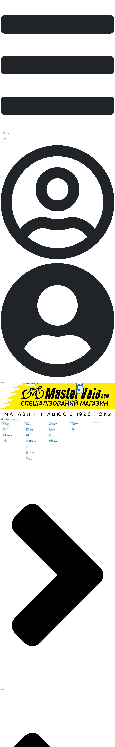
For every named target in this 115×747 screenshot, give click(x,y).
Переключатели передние (31, 441)
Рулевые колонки (29, 448)
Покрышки (28, 443)
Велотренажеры (52, 443)
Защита (73, 425)
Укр (3, 382)
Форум (4, 135)
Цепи (27, 457)
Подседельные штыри (30, 442)
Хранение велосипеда (53, 442)
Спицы (27, 453)
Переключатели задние (30, 440)
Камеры (27, 434)
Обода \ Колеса (29, 437)
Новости (4, 139)
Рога (27, 447)
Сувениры (51, 439)
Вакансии (4, 141)
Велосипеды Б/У (6, 442)
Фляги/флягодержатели (53, 441)
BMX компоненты (29, 459)
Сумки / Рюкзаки (52, 440)
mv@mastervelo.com (69, 406)
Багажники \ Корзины (53, 423)
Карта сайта (5, 138)
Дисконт (4, 137)
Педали (27, 439)
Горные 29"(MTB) (6, 425)
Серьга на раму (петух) (30, 452)
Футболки (73, 431)
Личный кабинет (4, 379)
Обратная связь (80, 392)
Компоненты (26, 422)
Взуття (73, 433)
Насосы (50, 435)
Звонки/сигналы (52, 430)
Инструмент (51, 433)
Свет (50, 437)
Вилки (27, 423)
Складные (5, 436)
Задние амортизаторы (30, 430)
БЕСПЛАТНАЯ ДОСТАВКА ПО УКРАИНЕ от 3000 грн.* (10, 419)
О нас (4, 132)
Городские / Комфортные (7, 435)
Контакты (4, 140)
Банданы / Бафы (75, 423)
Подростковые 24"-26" (7, 427)
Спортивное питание (97, 422)
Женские (4, 429)
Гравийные (5, 434)
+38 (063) (68, 402)
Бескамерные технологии (30, 445)
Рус (1, 382)
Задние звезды (29, 433)
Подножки (51, 436)
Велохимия (51, 425)
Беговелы (4, 440)
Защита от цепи (52, 429)
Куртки (73, 430)
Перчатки (73, 428)
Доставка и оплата (6, 133)
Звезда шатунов (29, 431)
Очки (73, 427)
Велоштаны (74, 429)
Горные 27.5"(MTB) (6, 424)
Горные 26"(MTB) (6, 423)
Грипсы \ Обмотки (29, 429)
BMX (3, 437)
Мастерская (5, 134)
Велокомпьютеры (52, 424)
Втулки (27, 425)
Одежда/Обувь (72, 422)
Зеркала (50, 431)
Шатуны (27, 458)
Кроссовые (5, 433)
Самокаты (5, 441)
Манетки (27, 436)
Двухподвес (5, 439)
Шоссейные (5, 431)
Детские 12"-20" (6, 428)
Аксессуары (49, 422)
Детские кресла (52, 427)
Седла (27, 451)
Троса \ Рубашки (29, 456)
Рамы (27, 446)
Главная (4, 131)
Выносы (27, 428)
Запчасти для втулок (30, 427)
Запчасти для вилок (29, 424)
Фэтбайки (4, 430)
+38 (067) (68, 398)
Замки (50, 428)
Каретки (27, 435)
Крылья (50, 434)
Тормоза (27, 454)
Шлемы (73, 424)
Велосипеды (3, 422)
